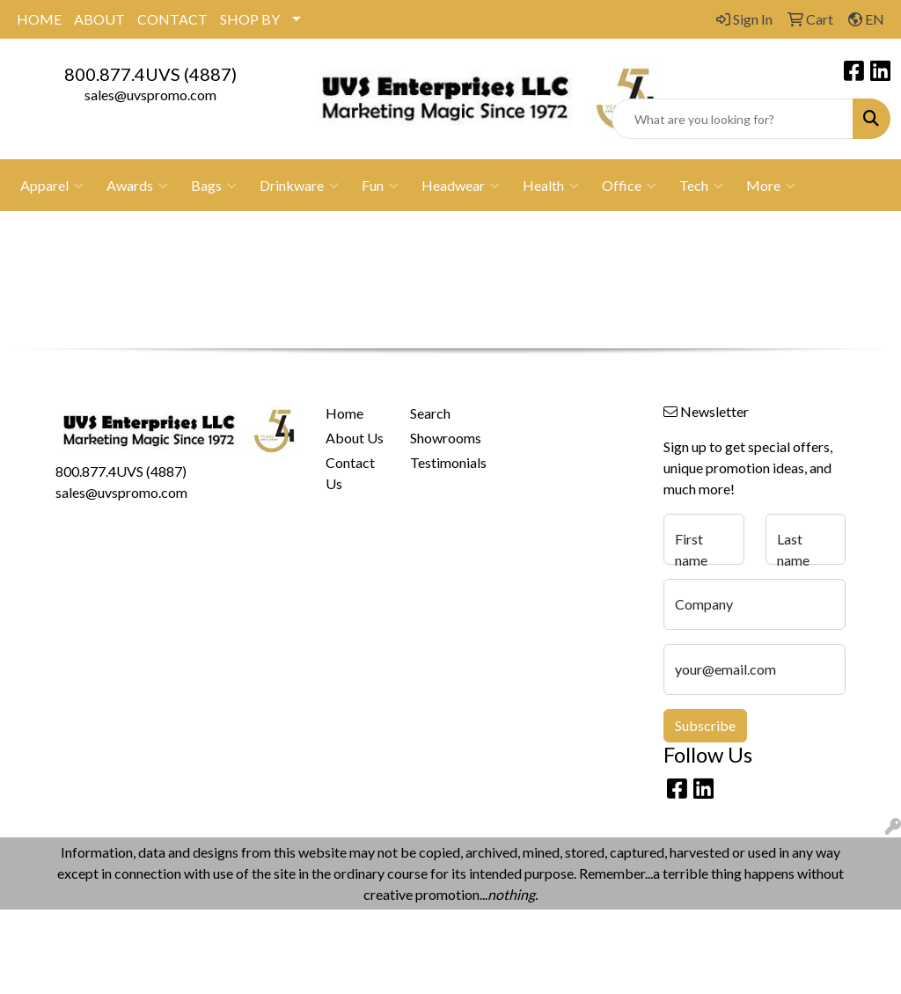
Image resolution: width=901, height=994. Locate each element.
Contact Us (350, 473)
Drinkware (299, 185)
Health (551, 185)
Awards (137, 185)
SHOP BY (250, 19)
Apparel (52, 185)
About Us (355, 437)
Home (344, 413)
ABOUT (99, 19)
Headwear (460, 185)
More (770, 185)
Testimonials (441, 462)
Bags (214, 185)
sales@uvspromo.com (150, 94)
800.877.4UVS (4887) (150, 73)
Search (430, 413)
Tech (701, 185)
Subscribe (705, 725)
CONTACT (172, 19)
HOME (39, 19)
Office (629, 185)
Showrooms (441, 437)
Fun (380, 185)
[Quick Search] (732, 119)
